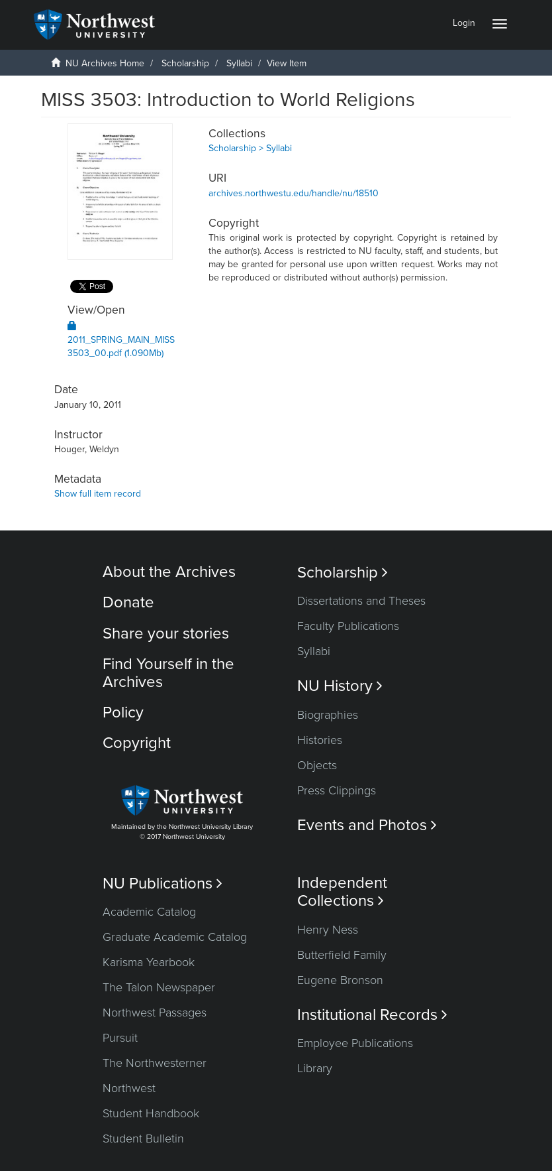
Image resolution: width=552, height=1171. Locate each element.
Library (314, 1068)
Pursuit (120, 1037)
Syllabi (239, 63)
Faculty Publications (348, 626)
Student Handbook (151, 1113)
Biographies (327, 715)
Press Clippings (336, 790)
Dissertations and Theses (361, 600)
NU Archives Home (105, 63)
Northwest (129, 1088)
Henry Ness (327, 929)
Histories (319, 740)
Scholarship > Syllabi (250, 148)
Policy (123, 712)
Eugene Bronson (340, 980)
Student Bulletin (143, 1138)
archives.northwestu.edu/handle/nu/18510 (293, 193)
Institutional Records (372, 1014)
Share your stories (166, 633)
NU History (340, 686)
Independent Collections (342, 891)
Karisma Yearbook (149, 962)
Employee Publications (355, 1043)
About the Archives (169, 572)
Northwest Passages (155, 1012)
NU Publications (162, 883)
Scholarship (185, 63)
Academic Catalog (149, 911)
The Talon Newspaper (159, 987)
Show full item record (97, 493)
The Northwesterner (155, 1063)
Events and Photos (367, 825)
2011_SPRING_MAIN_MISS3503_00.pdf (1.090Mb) (121, 340)
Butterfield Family (342, 955)
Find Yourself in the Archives (168, 672)
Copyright (137, 743)
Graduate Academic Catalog (175, 937)
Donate (128, 602)
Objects (317, 765)
